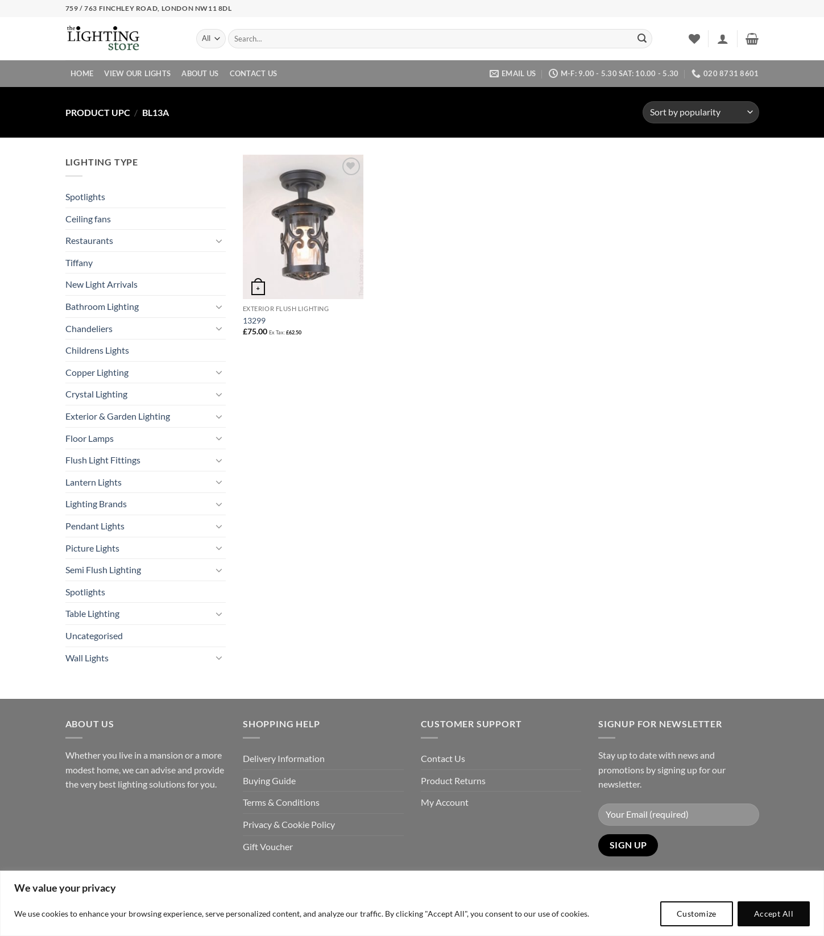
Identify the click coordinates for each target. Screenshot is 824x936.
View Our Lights (137, 73)
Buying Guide (269, 780)
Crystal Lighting (96, 393)
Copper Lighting (97, 372)
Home (82, 73)
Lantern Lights (93, 482)
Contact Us (254, 73)
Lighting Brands (96, 503)
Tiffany (79, 262)
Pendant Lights (95, 525)
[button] (722, 38)
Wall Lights (87, 657)
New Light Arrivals (101, 284)
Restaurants (89, 240)
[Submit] (642, 38)
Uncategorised (94, 635)
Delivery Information (284, 758)
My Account (445, 802)
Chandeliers (89, 328)
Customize (697, 913)
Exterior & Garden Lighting (117, 416)
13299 (254, 320)
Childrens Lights (97, 350)
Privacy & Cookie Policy (289, 824)
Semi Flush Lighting (103, 569)
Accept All (773, 913)
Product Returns (453, 780)
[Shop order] (701, 112)
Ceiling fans (88, 218)
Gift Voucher (268, 846)
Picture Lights (92, 547)
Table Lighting (92, 613)
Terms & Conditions (281, 802)
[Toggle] (219, 240)
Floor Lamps (89, 438)
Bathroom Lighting (102, 306)
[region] (412, 903)
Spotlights (85, 196)
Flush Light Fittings (102, 459)
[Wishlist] (694, 38)
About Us (199, 73)
